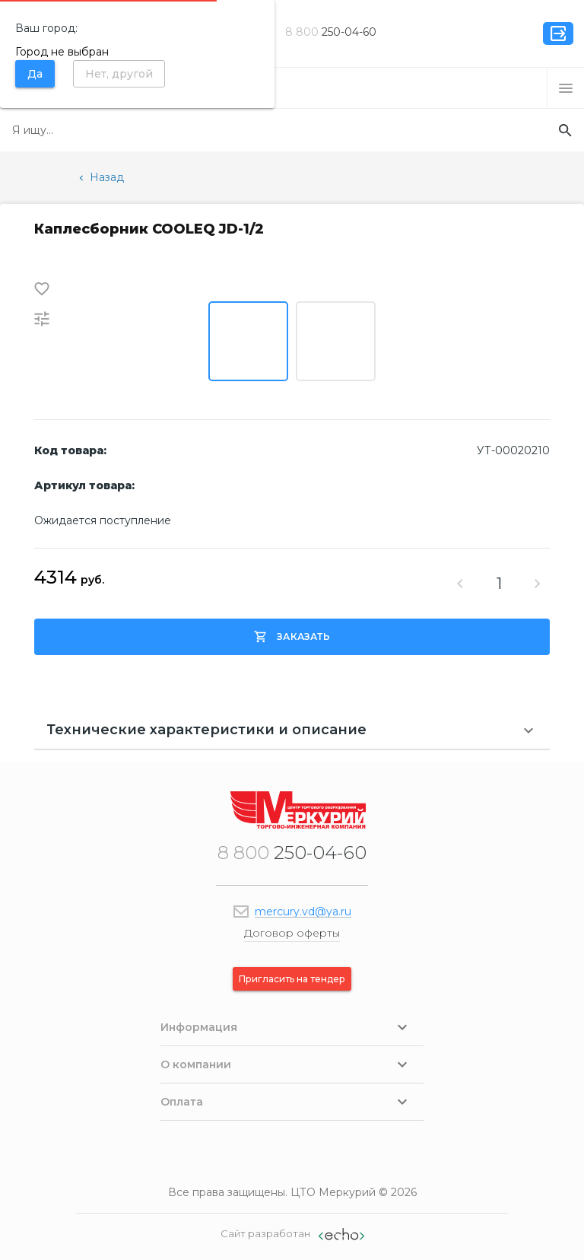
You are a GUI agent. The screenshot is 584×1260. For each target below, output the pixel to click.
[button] (566, 88)
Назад (100, 177)
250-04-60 (330, 32)
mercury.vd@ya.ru (303, 911)
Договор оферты (292, 933)
